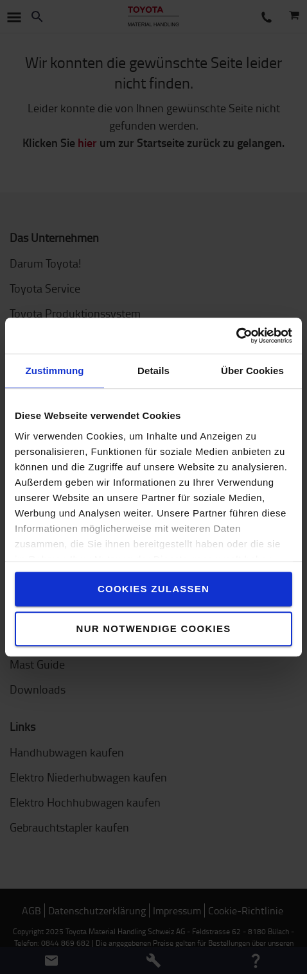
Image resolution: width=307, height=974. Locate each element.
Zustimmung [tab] (55, 370)
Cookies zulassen (153, 588)
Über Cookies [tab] (252, 370)
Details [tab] (153, 370)
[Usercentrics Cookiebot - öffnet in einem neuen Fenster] (236, 335)
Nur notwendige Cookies (153, 628)
